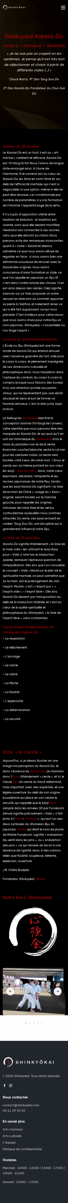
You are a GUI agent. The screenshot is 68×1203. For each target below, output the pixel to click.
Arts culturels (12, 1136)
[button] (26, 1023)
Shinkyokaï (22, 1076)
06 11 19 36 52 (14, 1110)
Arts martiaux (13, 1129)
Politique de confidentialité (22, 1149)
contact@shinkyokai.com (21, 1105)
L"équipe (9, 1142)
